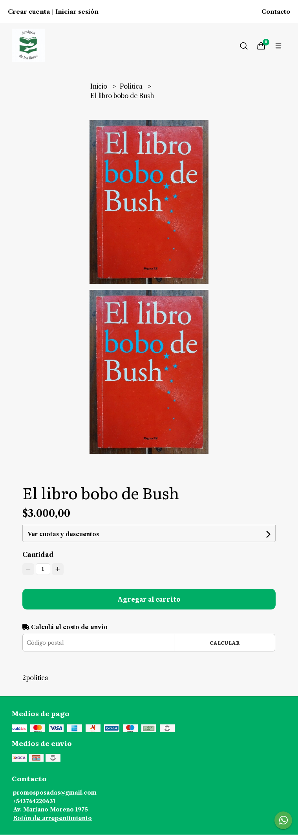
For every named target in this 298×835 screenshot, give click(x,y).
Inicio (99, 86)
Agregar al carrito (148, 599)
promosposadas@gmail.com (55, 792)
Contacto (275, 11)
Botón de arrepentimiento (52, 818)
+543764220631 (34, 801)
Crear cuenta (29, 11)
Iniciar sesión (77, 11)
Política (132, 86)
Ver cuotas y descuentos (63, 534)
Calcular (225, 642)
